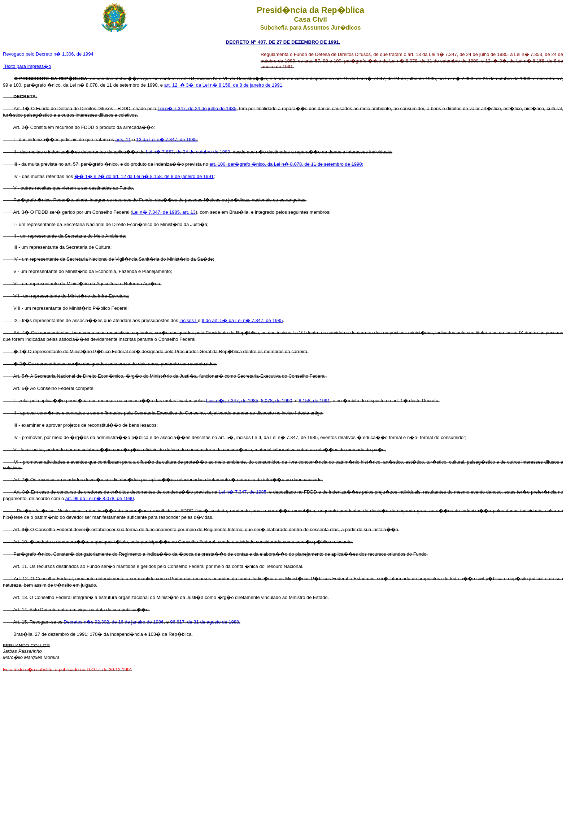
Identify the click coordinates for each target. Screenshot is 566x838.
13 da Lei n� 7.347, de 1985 (166, 139)
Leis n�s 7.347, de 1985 (232, 400)
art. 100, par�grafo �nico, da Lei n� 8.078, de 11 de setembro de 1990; (286, 164)
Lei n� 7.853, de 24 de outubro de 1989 (188, 152)
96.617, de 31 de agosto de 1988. (205, 622)
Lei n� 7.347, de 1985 (242, 492)
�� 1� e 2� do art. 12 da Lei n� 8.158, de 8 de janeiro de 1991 (144, 176)
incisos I (188, 320)
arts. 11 (123, 139)
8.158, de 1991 (314, 400)
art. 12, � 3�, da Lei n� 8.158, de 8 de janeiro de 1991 (223, 85)
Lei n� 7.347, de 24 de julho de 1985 (196, 108)
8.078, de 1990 (276, 400)
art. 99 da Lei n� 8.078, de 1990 (99, 498)
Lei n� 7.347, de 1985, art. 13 (164, 212)
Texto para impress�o (27, 66)
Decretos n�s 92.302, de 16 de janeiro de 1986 (114, 622)
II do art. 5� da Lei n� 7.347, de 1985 (242, 320)
